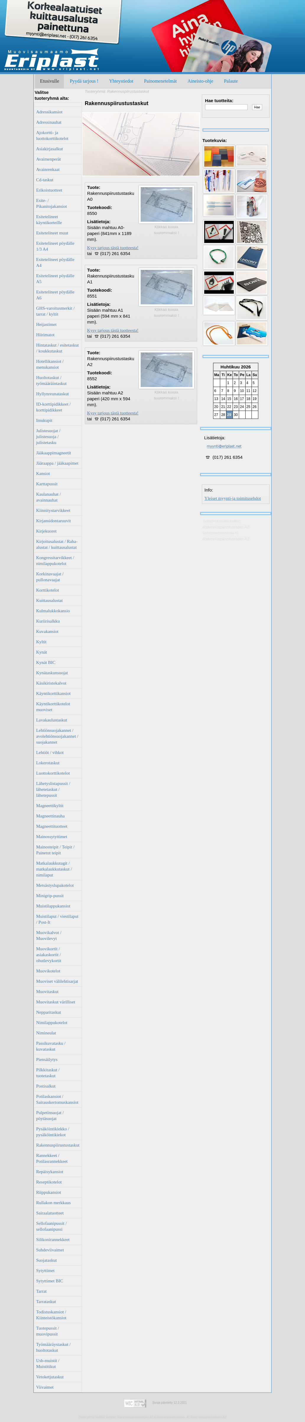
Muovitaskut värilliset (55, 1002)
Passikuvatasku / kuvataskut (51, 1046)
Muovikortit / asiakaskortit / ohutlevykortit (48, 954)
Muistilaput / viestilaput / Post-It (57, 919)
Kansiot (43, 473)
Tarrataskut (46, 1301)
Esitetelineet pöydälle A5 (55, 278)
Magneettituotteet (51, 826)
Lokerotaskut (47, 762)
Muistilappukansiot (53, 906)
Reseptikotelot (49, 1182)
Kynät (41, 652)
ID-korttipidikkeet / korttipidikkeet (53, 407)
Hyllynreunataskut (52, 393)
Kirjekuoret (46, 531)
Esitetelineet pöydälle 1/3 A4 (55, 246)
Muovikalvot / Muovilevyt (48, 935)
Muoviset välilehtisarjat (57, 981)
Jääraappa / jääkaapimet (57, 463)
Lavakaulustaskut (51, 720)
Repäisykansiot (49, 1171)
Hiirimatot (45, 334)
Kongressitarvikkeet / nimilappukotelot (55, 560)
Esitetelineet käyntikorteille (49, 219)
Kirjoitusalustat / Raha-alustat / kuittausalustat (56, 544)
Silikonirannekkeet (52, 1239)
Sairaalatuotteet (50, 1213)
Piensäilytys (47, 1059)
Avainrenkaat (48, 169)
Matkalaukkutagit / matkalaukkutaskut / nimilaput (54, 869)
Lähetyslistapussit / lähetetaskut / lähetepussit (53, 789)
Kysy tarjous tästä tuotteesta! (113, 247)
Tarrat (41, 1291)
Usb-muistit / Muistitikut (47, 1363)
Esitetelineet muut (52, 233)
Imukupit (44, 420)
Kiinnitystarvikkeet (53, 510)
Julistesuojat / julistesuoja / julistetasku (48, 436)
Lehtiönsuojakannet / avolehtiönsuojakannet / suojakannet (57, 736)
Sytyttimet (45, 1270)
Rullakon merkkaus (53, 1202)
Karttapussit (47, 483)
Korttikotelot (47, 590)
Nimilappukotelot (51, 1022)
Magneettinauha (50, 816)
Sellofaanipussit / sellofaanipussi (51, 1226)
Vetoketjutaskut (50, 1376)
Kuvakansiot (47, 631)
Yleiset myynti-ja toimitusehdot (233, 498)
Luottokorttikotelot (53, 773)
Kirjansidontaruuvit (53, 520)
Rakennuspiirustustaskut (58, 1145)
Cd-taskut (44, 179)
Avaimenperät (48, 159)
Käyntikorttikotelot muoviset (53, 706)
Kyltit (41, 641)
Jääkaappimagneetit (53, 452)
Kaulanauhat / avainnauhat (48, 497)
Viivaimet (44, 1387)
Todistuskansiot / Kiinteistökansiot (51, 1315)
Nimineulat (46, 1033)
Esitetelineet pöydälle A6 (55, 295)
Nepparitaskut (48, 1012)
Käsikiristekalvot (51, 683)
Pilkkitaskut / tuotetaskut (48, 1072)
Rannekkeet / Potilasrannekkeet (52, 1158)
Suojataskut (46, 1260)
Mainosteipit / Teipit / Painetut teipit (55, 850)
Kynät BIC (45, 662)
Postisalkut (46, 1086)
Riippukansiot (48, 1192)
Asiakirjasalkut (49, 148)
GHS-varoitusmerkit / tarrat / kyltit (55, 311)
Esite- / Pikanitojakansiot (51, 203)
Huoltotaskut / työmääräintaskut (51, 380)
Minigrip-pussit (50, 895)
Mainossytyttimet (51, 836)
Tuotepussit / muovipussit (47, 1331)
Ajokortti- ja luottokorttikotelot (52, 135)
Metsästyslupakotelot (55, 885)
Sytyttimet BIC (49, 1281)
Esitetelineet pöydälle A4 (55, 262)
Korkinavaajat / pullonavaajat (50, 577)
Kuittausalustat (49, 600)
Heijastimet (46, 324)
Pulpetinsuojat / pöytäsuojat (50, 1115)
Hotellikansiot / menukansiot (50, 364)
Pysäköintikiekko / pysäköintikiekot (52, 1132)
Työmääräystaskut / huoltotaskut (53, 1347)
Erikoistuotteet (49, 190)
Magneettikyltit (49, 805)
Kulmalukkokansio (53, 610)
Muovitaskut (47, 991)
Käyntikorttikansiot (53, 693)
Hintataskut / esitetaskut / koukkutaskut (57, 348)
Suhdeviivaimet (50, 1250)
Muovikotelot (48, 971)
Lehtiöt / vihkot (50, 752)
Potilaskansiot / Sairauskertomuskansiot (57, 1099)
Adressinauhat (48, 122)
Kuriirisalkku (48, 621)
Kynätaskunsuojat (52, 672)
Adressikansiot (49, 112)
